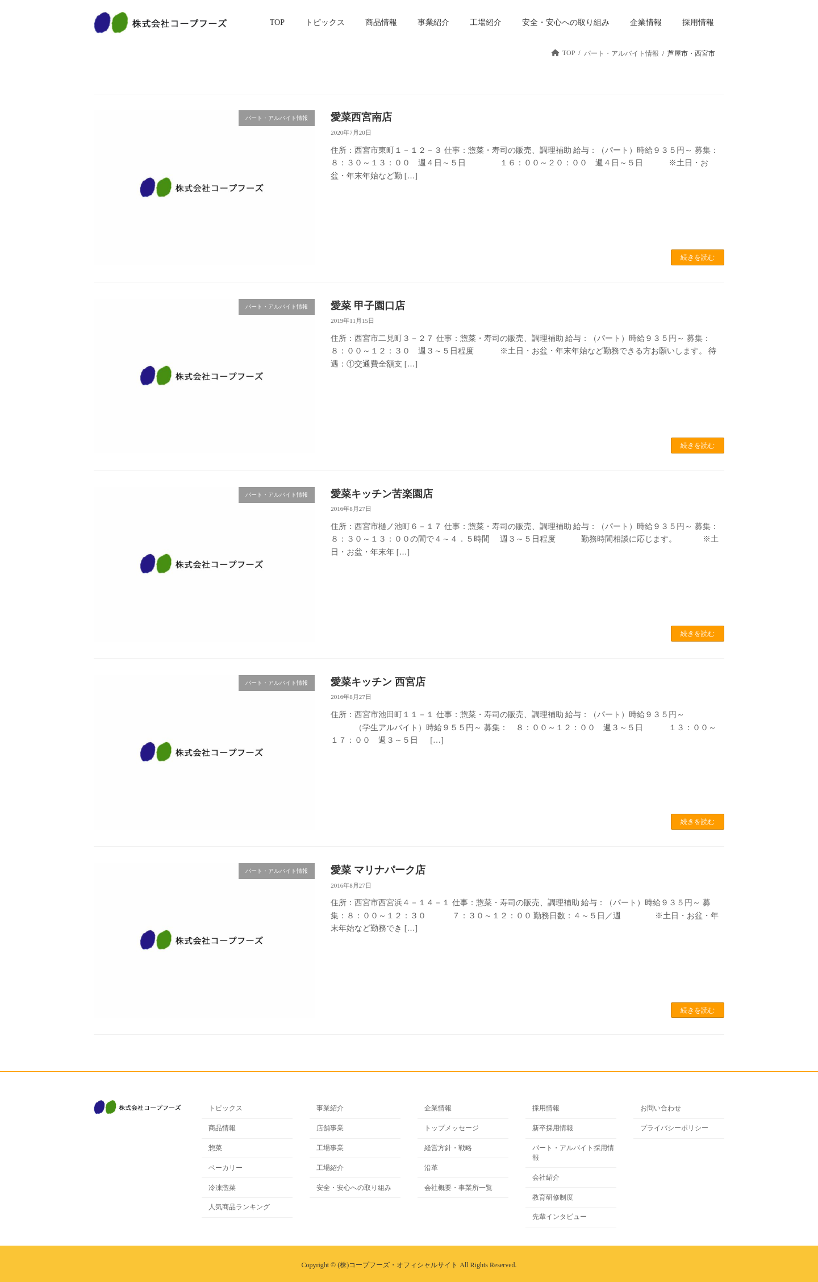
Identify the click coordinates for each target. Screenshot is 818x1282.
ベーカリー (225, 1168)
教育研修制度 (552, 1197)
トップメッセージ (451, 1128)
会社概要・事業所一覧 (458, 1188)
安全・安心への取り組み (353, 1188)
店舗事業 (330, 1128)
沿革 (431, 1168)
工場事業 (330, 1148)
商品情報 (222, 1128)
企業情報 (438, 1109)
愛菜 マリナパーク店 (378, 870)
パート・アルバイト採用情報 (573, 1153)
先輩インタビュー (559, 1217)
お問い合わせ (660, 1109)
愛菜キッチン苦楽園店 (382, 494)
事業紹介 (330, 1109)
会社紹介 (546, 1177)
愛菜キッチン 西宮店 (378, 682)
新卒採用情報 (552, 1128)
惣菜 (215, 1148)
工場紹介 (330, 1168)
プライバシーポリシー (674, 1128)
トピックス (225, 1109)
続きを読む (698, 257)
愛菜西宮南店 (361, 117)
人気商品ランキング (239, 1208)
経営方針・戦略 (448, 1148)
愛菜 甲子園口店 (368, 305)
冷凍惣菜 (222, 1188)
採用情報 (546, 1109)
